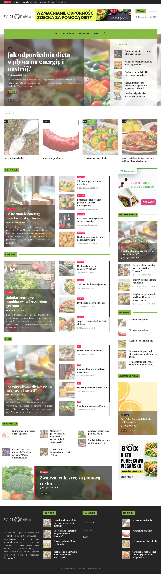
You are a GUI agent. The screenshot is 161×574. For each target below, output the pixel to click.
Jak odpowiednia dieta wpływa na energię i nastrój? (39, 61)
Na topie (8, 113)
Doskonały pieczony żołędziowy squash (87, 267)
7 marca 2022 (84, 376)
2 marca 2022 (84, 288)
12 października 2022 (87, 209)
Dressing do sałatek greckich (92, 387)
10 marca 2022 (13, 310)
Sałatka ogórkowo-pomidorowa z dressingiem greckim (26, 301)
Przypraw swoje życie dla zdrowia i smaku (137, 52)
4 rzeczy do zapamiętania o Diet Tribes (60, 452)
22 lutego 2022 (84, 307)
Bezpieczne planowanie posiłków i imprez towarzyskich (89, 202)
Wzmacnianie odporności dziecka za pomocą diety (141, 363)
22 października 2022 (87, 188)
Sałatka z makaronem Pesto (91, 406)
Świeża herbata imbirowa (90, 350)
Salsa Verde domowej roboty (91, 284)
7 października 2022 (86, 225)
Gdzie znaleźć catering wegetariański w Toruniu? (25, 216)
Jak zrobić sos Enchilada (95, 158)
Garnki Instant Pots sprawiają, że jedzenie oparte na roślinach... (136, 85)
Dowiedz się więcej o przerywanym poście (135, 94)
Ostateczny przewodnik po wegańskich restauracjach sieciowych (57, 436)
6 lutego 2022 (128, 426)
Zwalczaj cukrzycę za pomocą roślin (98, 432)
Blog (96, 33)
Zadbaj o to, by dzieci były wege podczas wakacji (137, 73)
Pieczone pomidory (53, 158)
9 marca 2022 (84, 354)
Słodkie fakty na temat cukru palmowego (99, 441)
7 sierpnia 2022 (47, 488)
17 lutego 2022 (84, 328)
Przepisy (84, 33)
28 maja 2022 (62, 2)
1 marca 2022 (84, 391)
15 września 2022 (85, 244)
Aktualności (121, 44)
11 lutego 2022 (84, 410)
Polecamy (7, 2)
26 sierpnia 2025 (14, 222)
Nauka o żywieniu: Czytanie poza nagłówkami (138, 63)
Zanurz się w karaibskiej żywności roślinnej (35, 2)
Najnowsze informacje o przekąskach (23, 432)
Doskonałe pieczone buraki (91, 302)
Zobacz (12, 92)
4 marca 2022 (84, 273)
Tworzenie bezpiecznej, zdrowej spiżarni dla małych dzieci (138, 159)
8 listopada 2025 (16, 75)
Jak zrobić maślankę (14, 158)
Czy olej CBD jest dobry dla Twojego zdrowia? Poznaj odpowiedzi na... (21, 453)
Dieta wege (68, 33)
